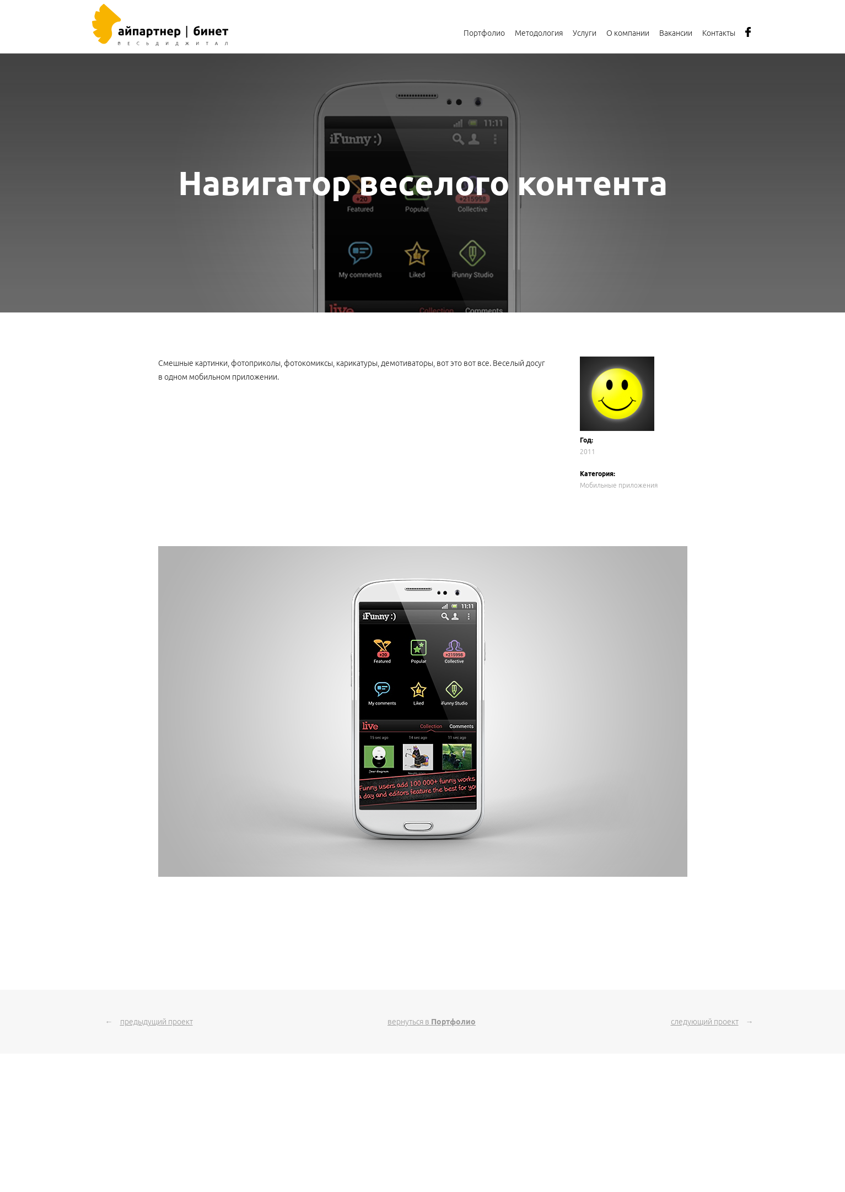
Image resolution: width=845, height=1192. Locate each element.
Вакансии (675, 33)
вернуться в (431, 1021)
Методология (539, 33)
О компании (627, 33)
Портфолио (484, 33)
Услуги (584, 33)
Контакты (718, 33)
